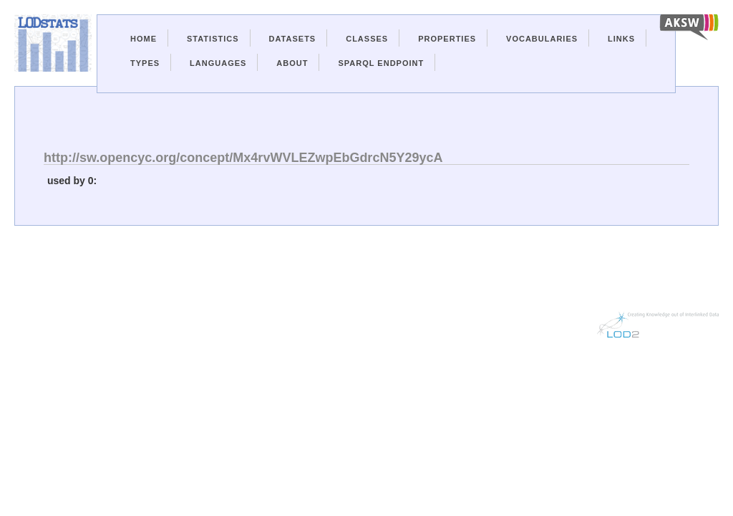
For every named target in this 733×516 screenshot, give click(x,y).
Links (621, 38)
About (292, 63)
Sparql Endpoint (381, 63)
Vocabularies (542, 38)
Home (143, 38)
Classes (367, 38)
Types (145, 63)
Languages (218, 63)
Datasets (292, 38)
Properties (447, 38)
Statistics (213, 38)
